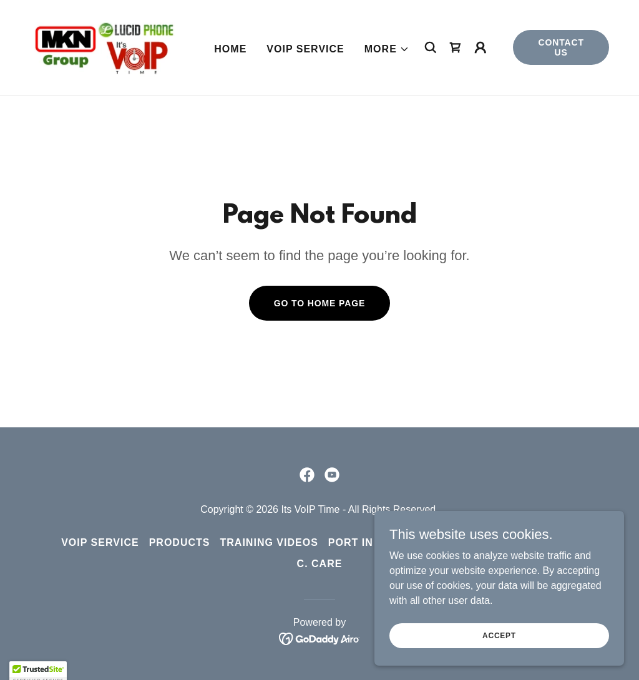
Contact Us (561, 47)
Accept (499, 643)
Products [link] (179, 542)
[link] (103, 46)
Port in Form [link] (368, 542)
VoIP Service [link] (305, 49)
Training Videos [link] (269, 542)
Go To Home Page (320, 303)
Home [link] (230, 49)
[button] (386, 49)
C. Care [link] (320, 563)
